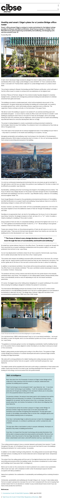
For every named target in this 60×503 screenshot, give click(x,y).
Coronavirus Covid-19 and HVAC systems (16, 493)
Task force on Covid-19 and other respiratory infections (20, 497)
